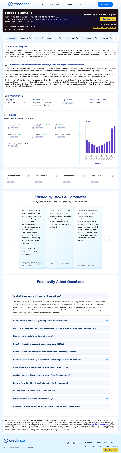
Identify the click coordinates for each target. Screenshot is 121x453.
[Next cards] (107, 238)
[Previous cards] (14, 238)
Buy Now (108, 19)
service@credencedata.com (99, 424)
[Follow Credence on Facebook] (68, 443)
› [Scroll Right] (117, 38)
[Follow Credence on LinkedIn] (74, 443)
